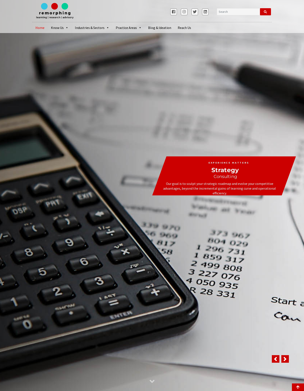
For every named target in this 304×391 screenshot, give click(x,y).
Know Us (59, 27)
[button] (275, 359)
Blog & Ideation (159, 27)
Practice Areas (129, 27)
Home (39, 27)
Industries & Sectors (92, 27)
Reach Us (184, 27)
